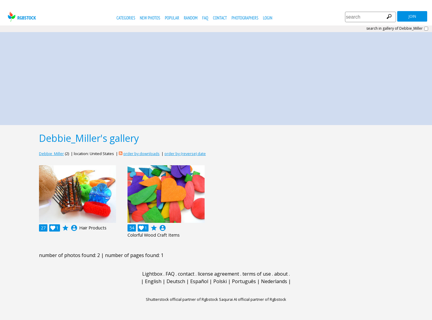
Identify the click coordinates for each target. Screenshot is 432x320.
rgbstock (21, 16)
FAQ (205, 18)
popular (172, 18)
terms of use (256, 274)
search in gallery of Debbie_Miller (394, 28)
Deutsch (175, 281)
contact (220, 18)
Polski (220, 281)
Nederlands (274, 281)
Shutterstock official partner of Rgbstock (182, 299)
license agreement (218, 274)
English (153, 281)
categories (125, 18)
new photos (150, 18)
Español (199, 281)
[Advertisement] (216, 77)
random (191, 18)
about (281, 274)
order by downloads (141, 153)
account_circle (74, 228)
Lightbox (152, 274)
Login (267, 18)
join (412, 16)
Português (244, 281)
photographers (245, 18)
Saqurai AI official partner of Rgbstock (252, 299)
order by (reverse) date (185, 153)
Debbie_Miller (51, 153)
